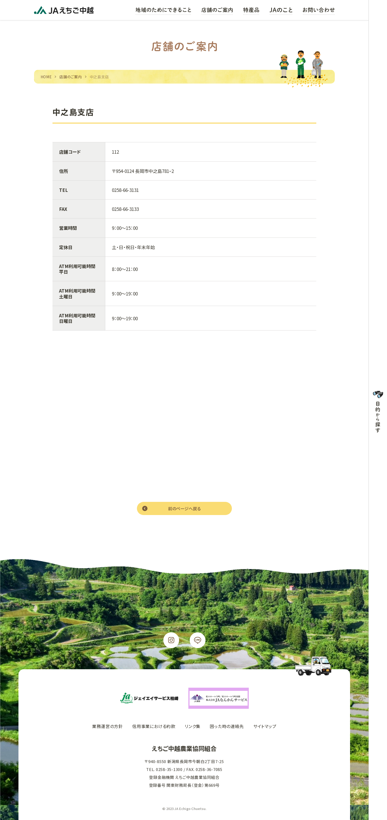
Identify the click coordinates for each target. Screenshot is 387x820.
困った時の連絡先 (227, 726)
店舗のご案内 (70, 76)
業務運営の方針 (107, 726)
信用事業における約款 (153, 726)
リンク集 (192, 726)
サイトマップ (264, 726)
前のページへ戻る (184, 508)
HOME (46, 76)
